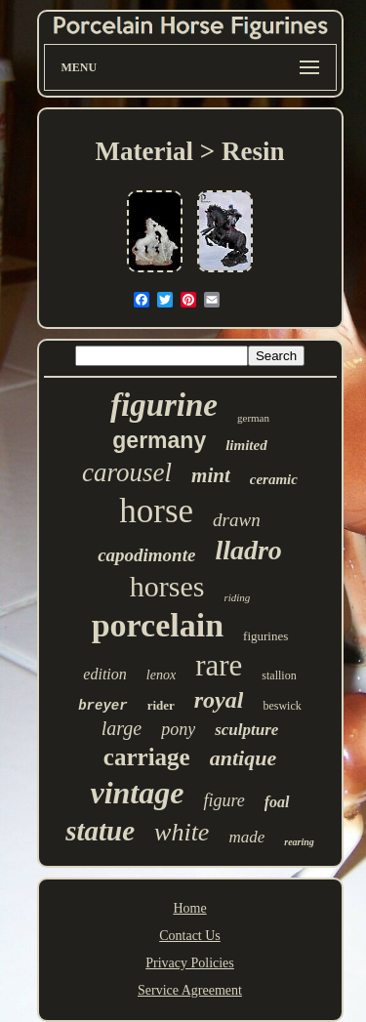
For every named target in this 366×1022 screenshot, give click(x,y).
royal (219, 700)
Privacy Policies (189, 963)
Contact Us (190, 935)
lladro (248, 550)
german (253, 418)
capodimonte (146, 555)
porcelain (158, 625)
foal (277, 802)
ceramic (274, 479)
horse (156, 511)
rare (218, 665)
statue (100, 830)
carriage (146, 757)
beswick (282, 706)
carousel (127, 472)
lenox (161, 675)
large (122, 728)
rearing (299, 842)
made (246, 837)
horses (167, 586)
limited (246, 445)
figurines (265, 636)
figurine (164, 405)
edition (104, 674)
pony (178, 729)
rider (161, 705)
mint (210, 475)
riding (237, 597)
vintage (136, 792)
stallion (279, 675)
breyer (102, 706)
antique (243, 758)
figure (223, 800)
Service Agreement (190, 990)
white (181, 832)
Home (189, 908)
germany (159, 440)
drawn (237, 520)
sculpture (246, 729)
